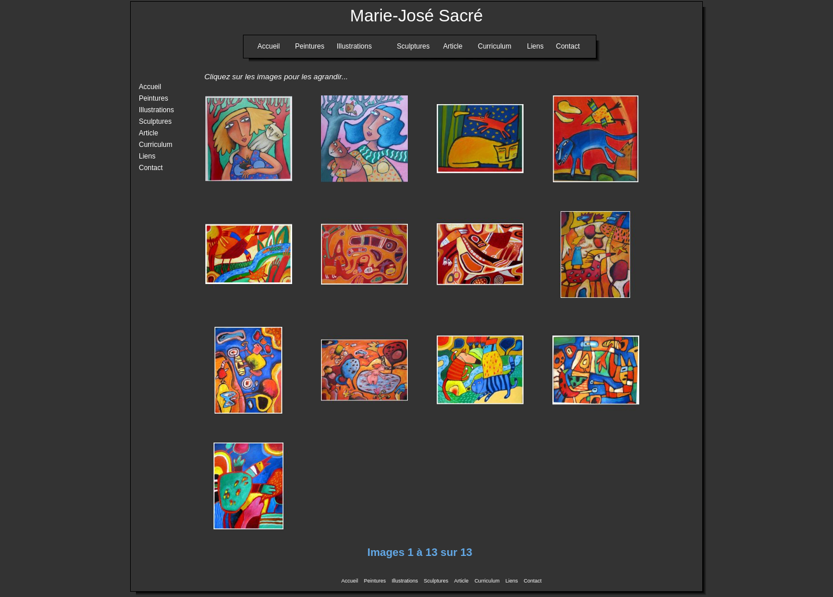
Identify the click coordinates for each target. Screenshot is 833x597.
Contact (532, 581)
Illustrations (405, 581)
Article (461, 581)
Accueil (349, 581)
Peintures (375, 581)
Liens (512, 581)
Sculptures (436, 581)
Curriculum (487, 581)
